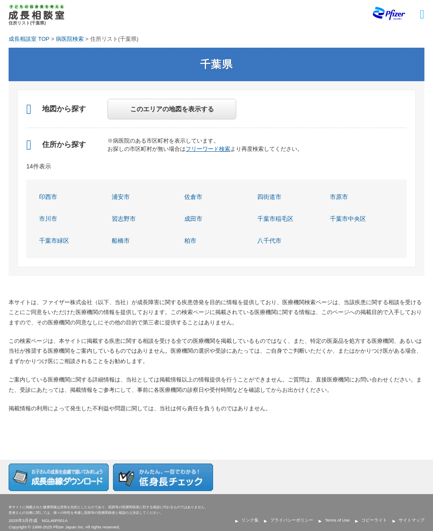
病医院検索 (70, 39)
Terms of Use (337, 520)
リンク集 (250, 520)
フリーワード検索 (208, 149)
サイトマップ (411, 520)
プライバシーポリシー (291, 520)
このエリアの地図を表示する (172, 109)
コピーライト (374, 520)
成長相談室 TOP (29, 39)
